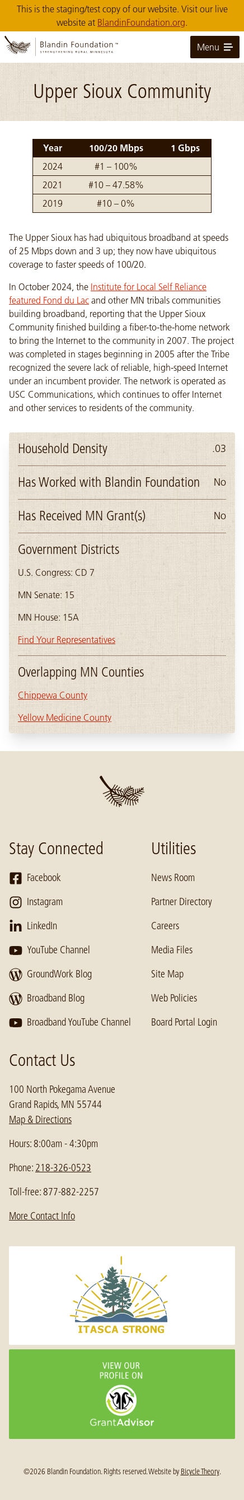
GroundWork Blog (50, 974)
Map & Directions (40, 1120)
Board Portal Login (184, 1022)
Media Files (172, 950)
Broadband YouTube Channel (70, 1022)
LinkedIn (33, 926)
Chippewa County (52, 695)
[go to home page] (122, 47)
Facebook (35, 878)
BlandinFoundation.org (141, 22)
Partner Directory (181, 902)
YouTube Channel (49, 950)
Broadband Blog (47, 998)
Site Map (167, 974)
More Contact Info (42, 1216)
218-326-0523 (63, 1168)
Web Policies (174, 998)
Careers (165, 926)
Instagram (36, 902)
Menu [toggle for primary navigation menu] (215, 47)
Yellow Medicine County (64, 717)
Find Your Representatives (66, 639)
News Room (173, 878)
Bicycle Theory (200, 1471)
